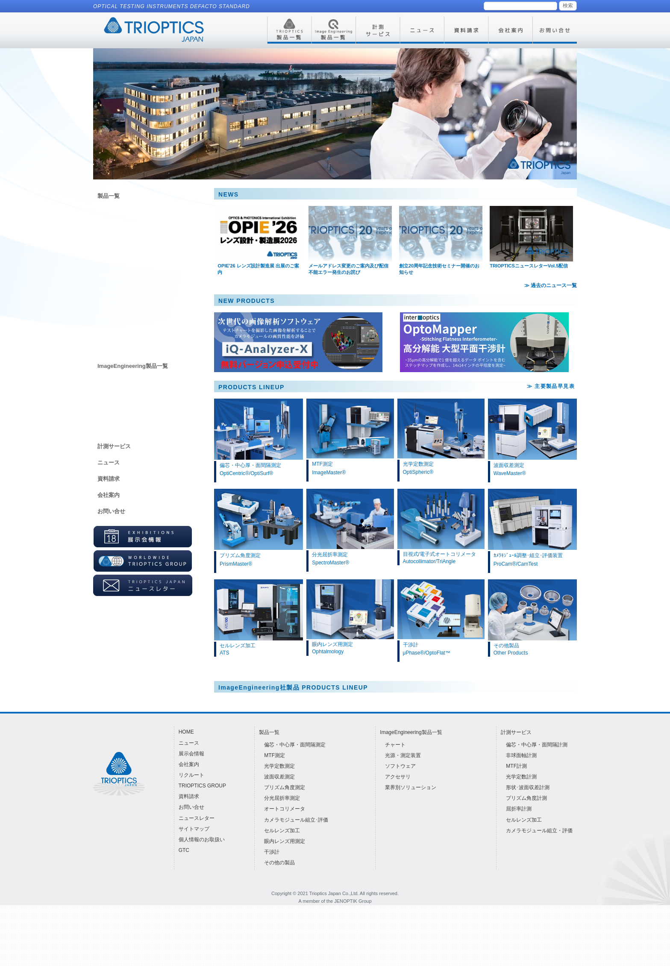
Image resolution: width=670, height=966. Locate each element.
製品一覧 (108, 196)
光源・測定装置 (117, 393)
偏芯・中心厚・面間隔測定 (130, 211)
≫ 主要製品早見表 (551, 386)
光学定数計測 (521, 838)
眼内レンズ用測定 (120, 326)
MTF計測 (516, 827)
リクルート (191, 836)
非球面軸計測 (521, 816)
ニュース (108, 462)
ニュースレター (197, 879)
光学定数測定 (115, 236)
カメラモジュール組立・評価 (539, 892)
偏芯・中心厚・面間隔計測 (536, 805)
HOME (186, 793)
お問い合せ (111, 511)
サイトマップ (194, 890)
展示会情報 (191, 814)
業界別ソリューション (125, 432)
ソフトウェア (115, 406)
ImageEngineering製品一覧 (132, 366)
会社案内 (108, 495)
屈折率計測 (519, 870)
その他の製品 (115, 352)
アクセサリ (112, 419)
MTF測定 (110, 223)
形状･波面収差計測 (528, 848)
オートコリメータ (120, 288)
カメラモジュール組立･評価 (132, 300)
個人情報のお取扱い (202, 901)
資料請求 (108, 479)
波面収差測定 (115, 249)
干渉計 (107, 339)
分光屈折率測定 (117, 275)
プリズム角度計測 (526, 859)
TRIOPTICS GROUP (202, 847)
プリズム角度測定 (120, 262)
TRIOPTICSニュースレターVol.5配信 (529, 265)
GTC (184, 911)
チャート (110, 381)
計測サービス (114, 446)
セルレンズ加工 (117, 313)
